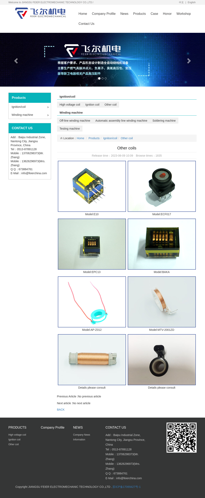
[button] (15, 60)
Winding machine (22, 114)
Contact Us (86, 23)
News (124, 13)
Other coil (111, 104)
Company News (82, 434)
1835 (159, 155)
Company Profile (104, 13)
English (192, 2)
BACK (61, 409)
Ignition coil (92, 104)
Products (139, 13)
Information (79, 439)
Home (82, 13)
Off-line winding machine (75, 120)
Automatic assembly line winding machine (121, 120)
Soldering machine (164, 120)
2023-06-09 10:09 (122, 155)
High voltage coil (70, 104)
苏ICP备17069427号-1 (127, 486)
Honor (167, 13)
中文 (181, 2)
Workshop (183, 13)
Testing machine (70, 128)
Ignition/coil (19, 106)
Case (154, 13)
